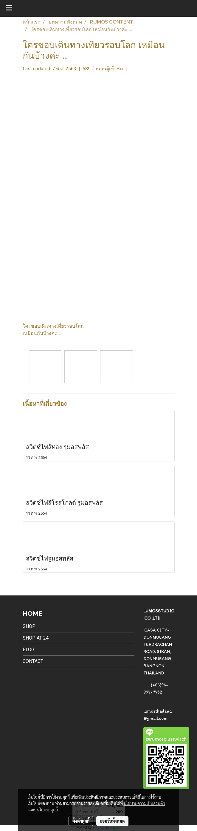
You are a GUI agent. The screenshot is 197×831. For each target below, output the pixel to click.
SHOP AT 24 (36, 638)
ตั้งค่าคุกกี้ (80, 821)
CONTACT (33, 661)
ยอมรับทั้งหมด (112, 821)
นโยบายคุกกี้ (47, 809)
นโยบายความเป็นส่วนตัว (144, 803)
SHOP (29, 626)
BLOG (28, 649)
